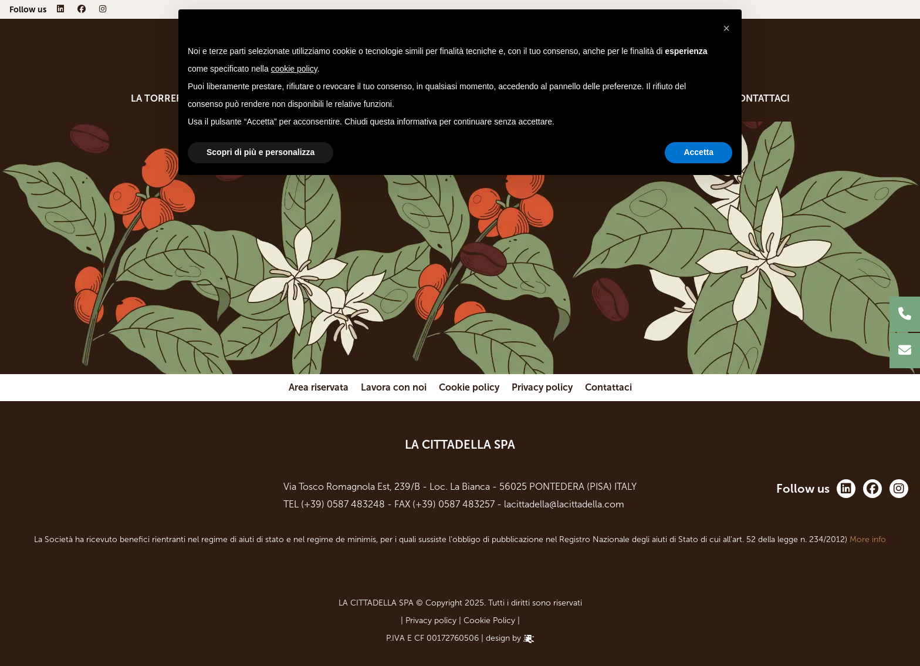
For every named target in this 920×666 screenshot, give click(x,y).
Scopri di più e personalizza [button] (260, 152)
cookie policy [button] (294, 68)
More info (868, 539)
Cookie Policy (489, 620)
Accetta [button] (698, 152)
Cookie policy (469, 387)
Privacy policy (542, 387)
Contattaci (761, 98)
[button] (726, 28)
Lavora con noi (394, 387)
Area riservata (319, 387)
